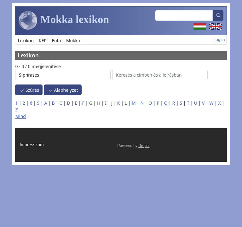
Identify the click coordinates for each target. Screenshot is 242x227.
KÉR (43, 41)
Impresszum (31, 144)
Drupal (143, 145)
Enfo (56, 41)
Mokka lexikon (64, 20)
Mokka (73, 41)
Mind (20, 116)
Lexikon (26, 41)
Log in (219, 39)
